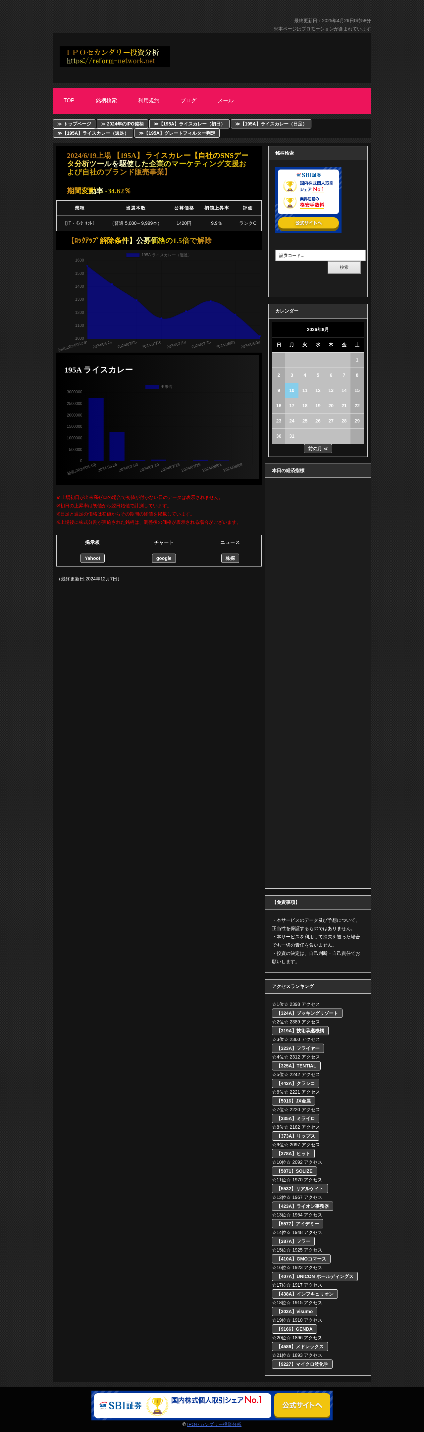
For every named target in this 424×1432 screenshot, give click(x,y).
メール (226, 100)
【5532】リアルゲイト (300, 1188)
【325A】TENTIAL (296, 1065)
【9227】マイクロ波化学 (302, 1364)
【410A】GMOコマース (301, 1258)
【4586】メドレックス (300, 1346)
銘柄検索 (106, 100)
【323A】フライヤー (298, 1048)
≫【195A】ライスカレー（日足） (271, 123)
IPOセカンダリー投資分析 (214, 1424)
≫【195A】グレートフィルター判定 (177, 133)
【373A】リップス (295, 1136)
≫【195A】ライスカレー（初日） (189, 123)
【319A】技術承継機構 (300, 1030)
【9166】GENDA (294, 1329)
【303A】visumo (294, 1311)
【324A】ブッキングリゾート (307, 1013)
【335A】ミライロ (295, 1118)
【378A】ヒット (293, 1153)
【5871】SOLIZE (294, 1171)
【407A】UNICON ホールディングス (314, 1276)
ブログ (188, 100)
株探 (230, 558)
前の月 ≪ (318, 448)
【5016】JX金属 (293, 1101)
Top (69, 100)
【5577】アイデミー (297, 1223)
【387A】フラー (293, 1241)
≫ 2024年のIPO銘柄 (122, 123)
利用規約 (148, 100)
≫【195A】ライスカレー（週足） (93, 133)
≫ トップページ (74, 123)
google (164, 558)
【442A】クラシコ (295, 1083)
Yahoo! (92, 558)
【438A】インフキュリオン (305, 1294)
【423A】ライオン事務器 (302, 1206)
